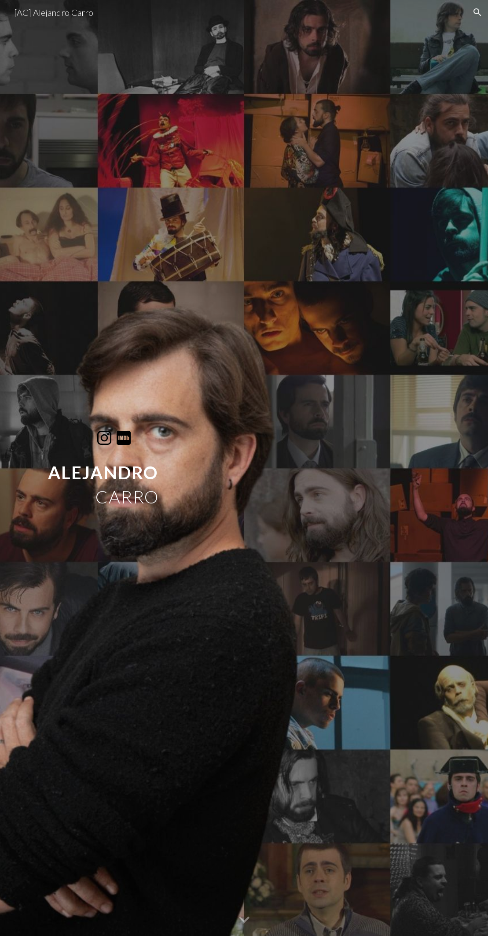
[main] (114, 478)
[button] (477, 12)
